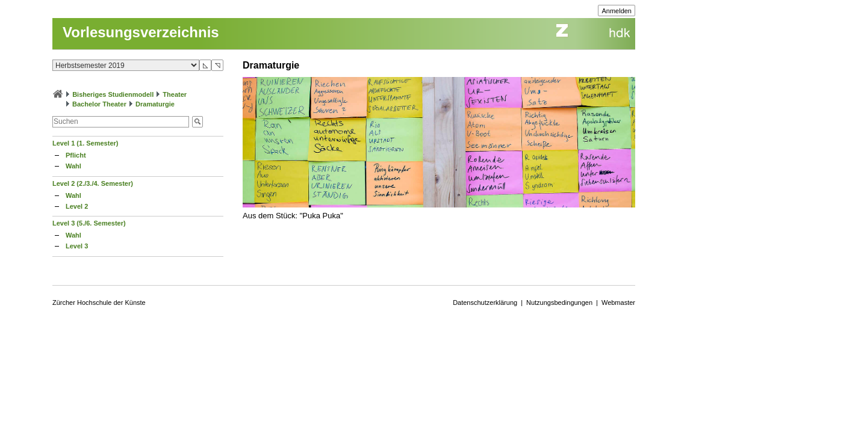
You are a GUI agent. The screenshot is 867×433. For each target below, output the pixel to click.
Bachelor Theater (99, 104)
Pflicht (76, 155)
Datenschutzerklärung (485, 302)
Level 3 (77, 246)
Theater (175, 94)
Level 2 (77, 206)
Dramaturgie (155, 104)
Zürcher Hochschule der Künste (99, 302)
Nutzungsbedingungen (559, 302)
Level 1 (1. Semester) (85, 143)
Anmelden (616, 10)
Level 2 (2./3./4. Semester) (92, 183)
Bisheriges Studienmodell (113, 94)
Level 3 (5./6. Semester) (89, 223)
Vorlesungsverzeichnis (141, 32)
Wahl (73, 166)
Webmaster (618, 302)
